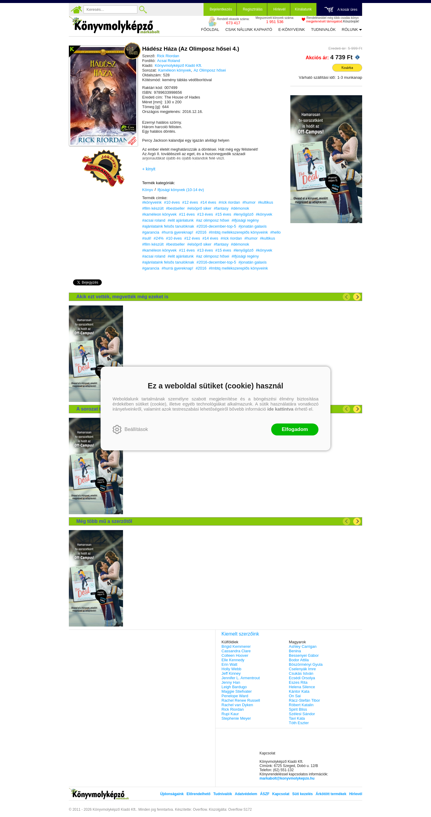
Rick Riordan (168, 56)
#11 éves (187, 214)
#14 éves (208, 202)
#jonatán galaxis (253, 226)
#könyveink (152, 202)
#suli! (146, 238)
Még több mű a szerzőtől (104, 521)
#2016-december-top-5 (216, 226)
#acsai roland (153, 220)
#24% (158, 238)
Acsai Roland (168, 60)
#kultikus (265, 202)
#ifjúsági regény (245, 220)
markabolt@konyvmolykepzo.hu (287, 778)
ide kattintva (280, 408)
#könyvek (264, 214)
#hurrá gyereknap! (177, 232)
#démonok (240, 208)
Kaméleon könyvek (174, 70)
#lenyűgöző (243, 214)
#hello (275, 232)
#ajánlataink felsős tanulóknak (168, 226)
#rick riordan (229, 202)
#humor (249, 202)
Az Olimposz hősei (210, 70)
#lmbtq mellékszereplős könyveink (238, 232)
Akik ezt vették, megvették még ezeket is (122, 296)
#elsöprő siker (199, 208)
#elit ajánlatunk (181, 220)
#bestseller (175, 208)
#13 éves (205, 214)
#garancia (150, 232)
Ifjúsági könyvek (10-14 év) (180, 189)
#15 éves (223, 214)
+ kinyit (148, 169)
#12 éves (190, 202)
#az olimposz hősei (212, 220)
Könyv (147, 189)
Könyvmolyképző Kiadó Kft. (178, 65)
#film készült (153, 208)
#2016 (201, 232)
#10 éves (172, 202)
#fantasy (221, 208)
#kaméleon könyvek (159, 214)
